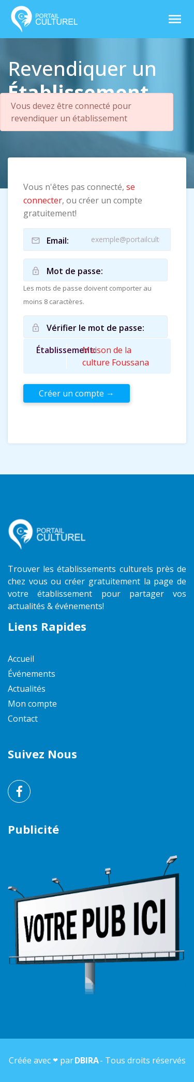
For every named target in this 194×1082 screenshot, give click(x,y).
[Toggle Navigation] (175, 19)
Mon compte (32, 703)
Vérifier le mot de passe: (95, 328)
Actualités (27, 688)
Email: (58, 240)
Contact (23, 718)
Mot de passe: (75, 271)
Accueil (21, 658)
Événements (31, 673)
